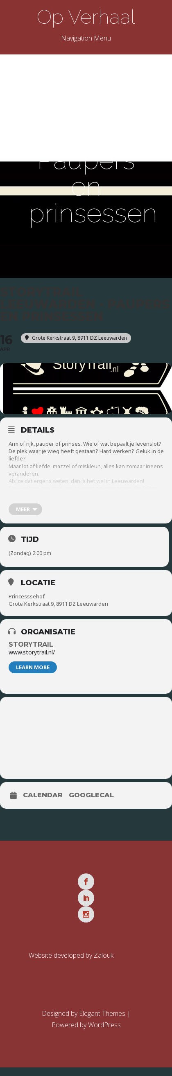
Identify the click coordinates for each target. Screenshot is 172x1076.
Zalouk (103, 955)
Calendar (43, 795)
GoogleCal (91, 795)
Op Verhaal (86, 17)
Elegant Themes (102, 1013)
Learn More (33, 667)
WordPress (104, 1024)
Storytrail (31, 644)
